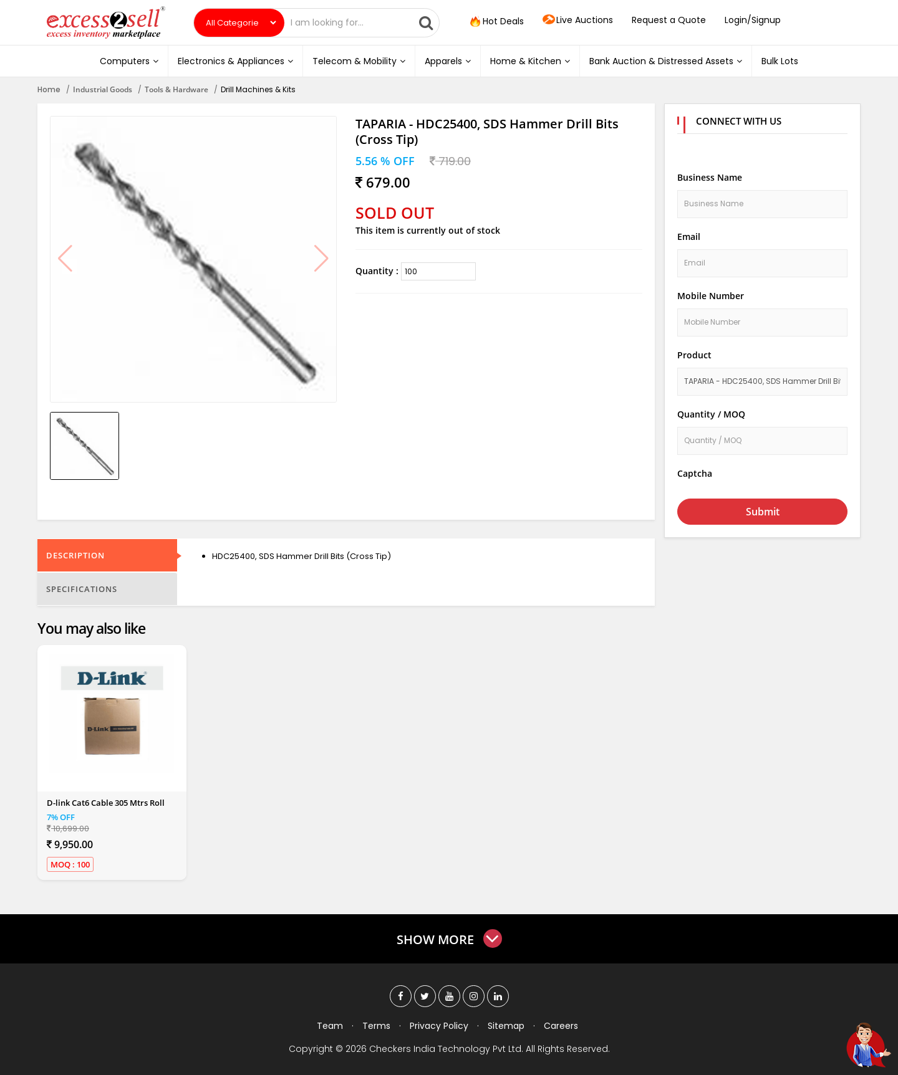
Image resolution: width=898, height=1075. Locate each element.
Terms (376, 1026)
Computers (129, 61)
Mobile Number (710, 296)
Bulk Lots (779, 61)
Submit (763, 511)
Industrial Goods (102, 89)
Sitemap (506, 1026)
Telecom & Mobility (358, 61)
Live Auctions (578, 20)
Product (694, 355)
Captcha (694, 473)
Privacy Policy (439, 1026)
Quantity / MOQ (711, 414)
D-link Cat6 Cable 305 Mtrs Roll (106, 802)
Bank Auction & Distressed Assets (665, 61)
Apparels (448, 61)
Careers (561, 1026)
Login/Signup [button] (753, 20)
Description (75, 555)
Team (330, 1026)
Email (688, 236)
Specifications (81, 589)
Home (48, 89)
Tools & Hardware (176, 89)
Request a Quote (669, 20)
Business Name (709, 177)
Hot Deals (496, 22)
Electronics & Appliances (235, 61)
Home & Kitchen (530, 61)
